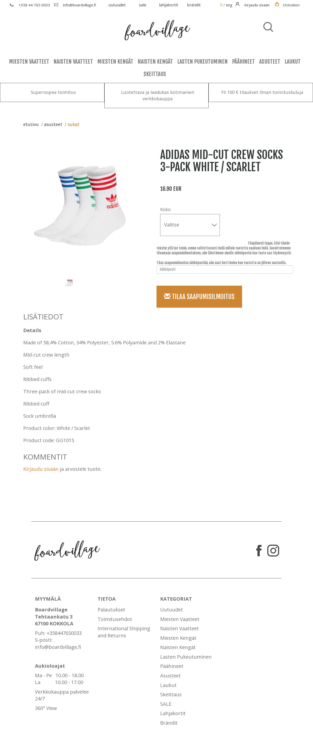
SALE (142, 5)
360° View (46, 708)
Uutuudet (116, 5)
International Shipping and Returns (124, 632)
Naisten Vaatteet (73, 61)
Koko (165, 209)
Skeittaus (155, 74)
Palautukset (111, 609)
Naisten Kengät (155, 61)
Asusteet (269, 61)
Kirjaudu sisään (41, 469)
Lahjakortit (168, 5)
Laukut (293, 61)
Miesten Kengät (115, 61)
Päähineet (243, 61)
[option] (84, 205)
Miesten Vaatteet (29, 61)
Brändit (194, 5)
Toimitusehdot (115, 619)
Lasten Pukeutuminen (202, 61)
